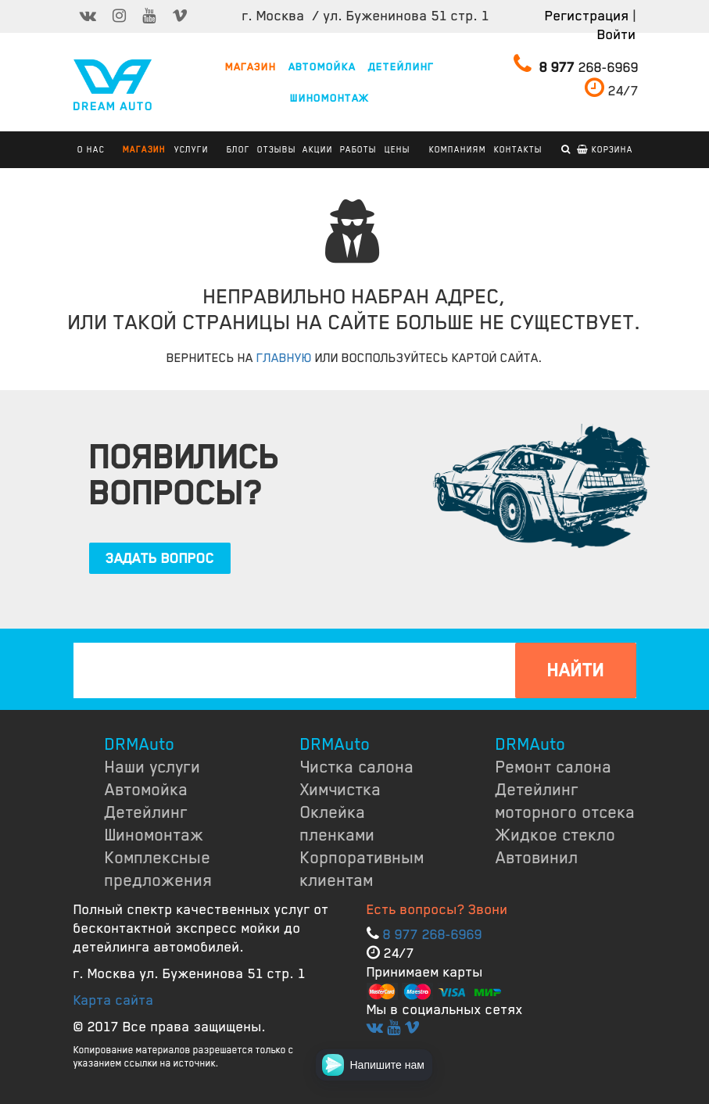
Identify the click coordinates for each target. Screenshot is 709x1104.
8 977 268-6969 (432, 934)
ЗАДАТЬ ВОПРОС (160, 558)
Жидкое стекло (556, 835)
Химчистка (340, 789)
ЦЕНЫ (397, 149)
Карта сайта (113, 1000)
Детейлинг (146, 812)
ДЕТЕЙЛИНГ (401, 67)
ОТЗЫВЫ (276, 149)
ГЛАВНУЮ (284, 358)
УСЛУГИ (191, 149)
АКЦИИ (318, 149)
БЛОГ (238, 149)
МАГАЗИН (250, 67)
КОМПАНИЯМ (457, 149)
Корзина (605, 149)
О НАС (91, 149)
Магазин (144, 149)
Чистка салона (357, 767)
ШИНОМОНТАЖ (329, 98)
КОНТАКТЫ (518, 149)
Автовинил (537, 857)
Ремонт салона (554, 767)
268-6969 (576, 63)
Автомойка (146, 789)
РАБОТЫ (358, 149)
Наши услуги (153, 767)
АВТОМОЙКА (322, 67)
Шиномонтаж (154, 835)
